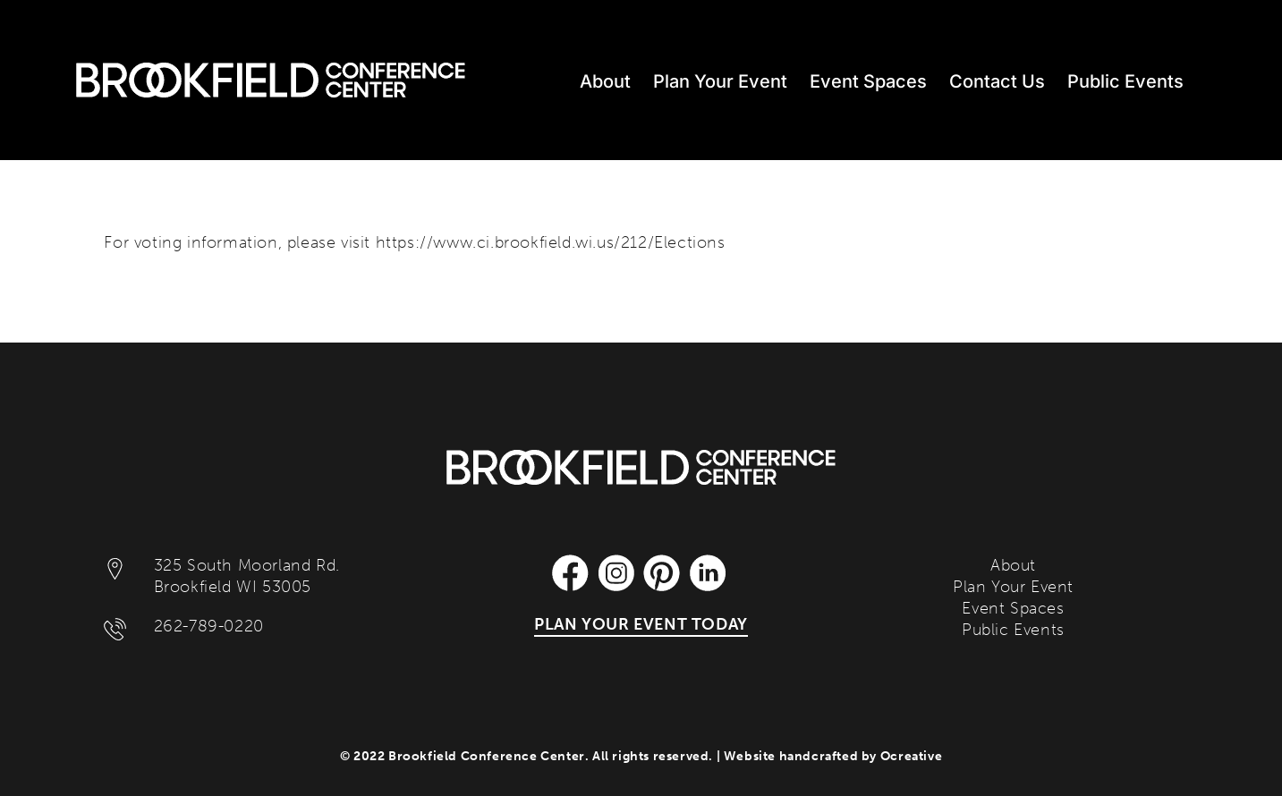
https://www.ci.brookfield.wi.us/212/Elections (551, 242)
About (1013, 565)
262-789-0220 (209, 626)
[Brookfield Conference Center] (641, 458)
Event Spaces (1013, 608)
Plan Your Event (1013, 587)
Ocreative (911, 756)
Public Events (1013, 629)
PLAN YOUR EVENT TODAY (641, 624)
